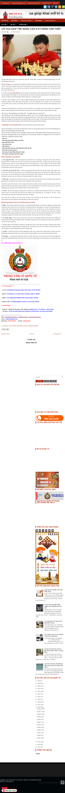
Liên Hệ (55, 3)
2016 (39, 707)
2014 (39, 744)
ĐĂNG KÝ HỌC (46, 3)
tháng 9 (39, 717)
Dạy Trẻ (5, 23)
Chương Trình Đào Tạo (18, 3)
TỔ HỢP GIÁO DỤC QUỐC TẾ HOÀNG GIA (54, 782)
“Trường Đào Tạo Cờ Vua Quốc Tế (10, 125)
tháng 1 (39, 738)
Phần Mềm (39, 20)
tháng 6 (39, 724)
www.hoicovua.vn (23, 317)
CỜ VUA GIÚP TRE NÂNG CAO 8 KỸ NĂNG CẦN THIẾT (31, 29)
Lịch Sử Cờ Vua (51, 20)
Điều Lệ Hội (6, 3)
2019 (39, 699)
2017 (39, 704)
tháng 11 (39, 711)
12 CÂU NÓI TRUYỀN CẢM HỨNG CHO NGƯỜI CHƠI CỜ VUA (52, 606)
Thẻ (46, 381)
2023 (39, 688)
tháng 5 (39, 727)
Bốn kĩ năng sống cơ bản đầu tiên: (10, 157)
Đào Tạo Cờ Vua (27, 20)
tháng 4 (39, 730)
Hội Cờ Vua (4, 20)
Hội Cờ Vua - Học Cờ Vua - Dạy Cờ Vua (19, 780)
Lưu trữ (53, 381)
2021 (39, 694)
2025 (39, 683)
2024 (39, 686)
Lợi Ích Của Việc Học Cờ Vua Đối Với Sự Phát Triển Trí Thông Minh (53, 650)
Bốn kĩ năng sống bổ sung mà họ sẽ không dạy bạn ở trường (18, 202)
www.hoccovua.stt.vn (35, 317)
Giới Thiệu (15, 20)
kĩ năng (8, 84)
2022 (39, 691)
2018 (39, 702)
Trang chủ (31, 333)
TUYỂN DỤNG (24, 23)
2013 (39, 747)
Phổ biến (39, 381)
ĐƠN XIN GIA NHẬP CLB (34, 3)
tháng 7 (39, 722)
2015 (39, 741)
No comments (16, 32)
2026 (39, 681)
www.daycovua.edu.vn (11, 317)
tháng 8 (39, 719)
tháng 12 (39, 709)
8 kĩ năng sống (14, 93)
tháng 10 (39, 714)
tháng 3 (39, 732)
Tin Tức (13, 23)
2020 (39, 696)
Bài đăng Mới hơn (5, 333)
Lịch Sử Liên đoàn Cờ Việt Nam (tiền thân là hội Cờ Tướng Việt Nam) (53, 665)
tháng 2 (39, 735)
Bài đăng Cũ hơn (57, 333)
